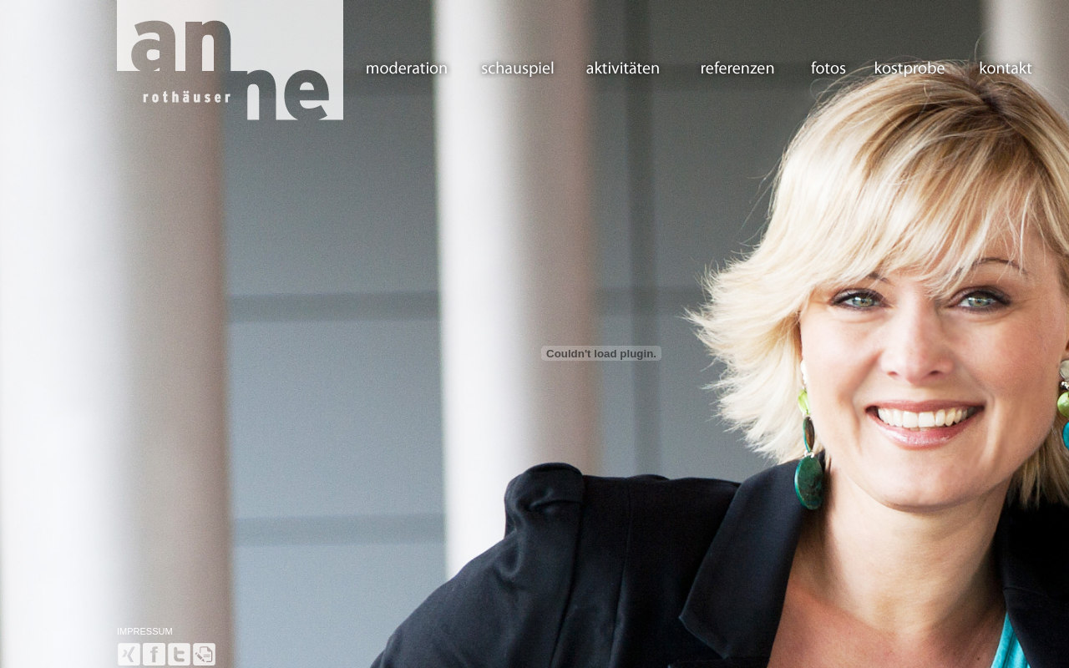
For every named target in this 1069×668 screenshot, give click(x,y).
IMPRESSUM (145, 631)
